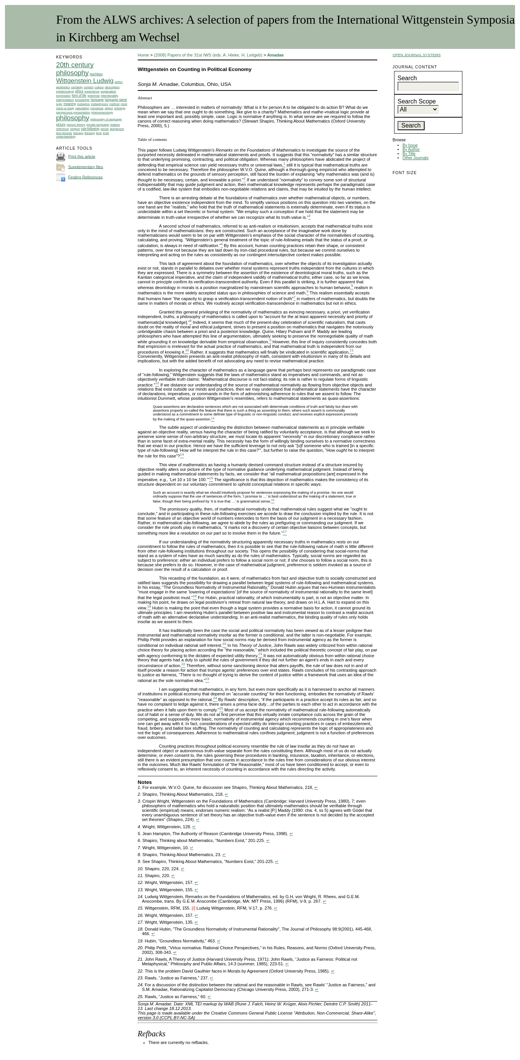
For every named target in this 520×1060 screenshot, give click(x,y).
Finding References (85, 177)
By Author (411, 149)
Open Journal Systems (417, 55)
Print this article (81, 156)
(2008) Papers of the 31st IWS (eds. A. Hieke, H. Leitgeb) (208, 55)
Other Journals (415, 158)
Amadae (275, 55)
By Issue (410, 145)
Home (143, 55)
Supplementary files (85, 167)
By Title (408, 154)
